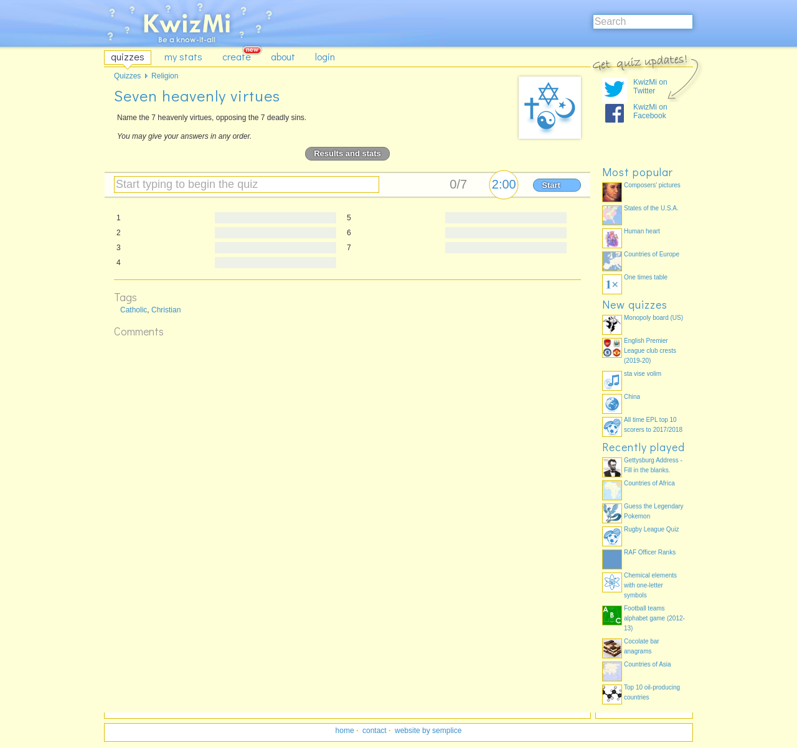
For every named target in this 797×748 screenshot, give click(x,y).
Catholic (133, 310)
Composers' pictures (652, 185)
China (632, 396)
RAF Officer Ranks (650, 552)
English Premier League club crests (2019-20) (650, 350)
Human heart (642, 231)
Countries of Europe (651, 254)
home (345, 730)
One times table (645, 277)
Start (551, 185)
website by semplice (428, 730)
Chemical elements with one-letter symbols (650, 585)
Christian (166, 310)
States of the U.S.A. (651, 208)
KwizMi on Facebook (650, 111)
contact (374, 730)
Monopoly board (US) (653, 317)
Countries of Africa (649, 483)
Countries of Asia (647, 664)
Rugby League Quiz (651, 529)
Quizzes (127, 76)
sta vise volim (642, 373)
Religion (164, 76)
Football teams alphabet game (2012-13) (654, 618)
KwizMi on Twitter (650, 86)
